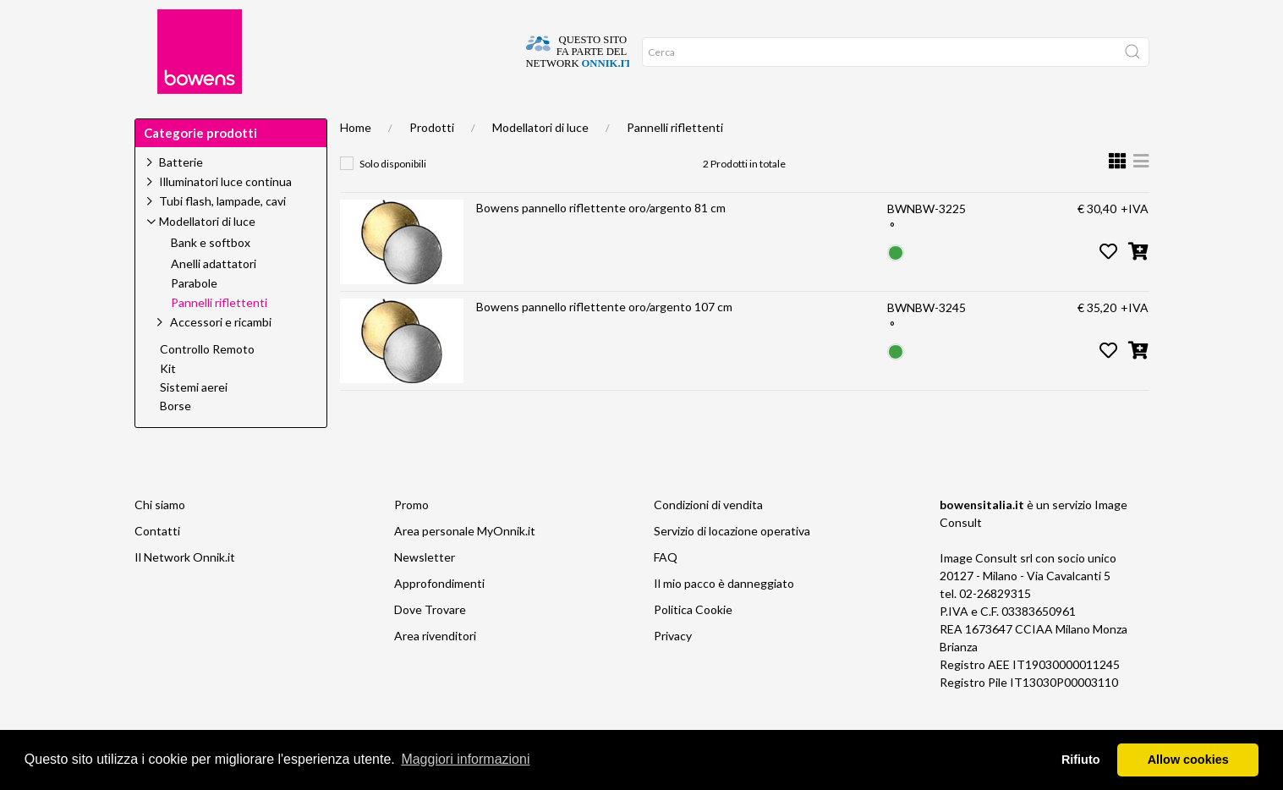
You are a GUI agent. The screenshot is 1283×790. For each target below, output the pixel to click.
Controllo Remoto (207, 385)
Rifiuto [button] (1080, 759)
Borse (175, 441)
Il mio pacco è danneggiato (724, 619)
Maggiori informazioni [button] (465, 759)
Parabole (194, 319)
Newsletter (424, 592)
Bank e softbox (210, 278)
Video (566, 120)
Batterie (181, 197)
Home (162, 120)
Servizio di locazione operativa (732, 566)
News (512, 120)
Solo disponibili (392, 199)
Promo (699, 120)
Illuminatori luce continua (225, 217)
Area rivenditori (435, 671)
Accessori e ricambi (220, 357)
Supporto (326, 120)
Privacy (673, 671)
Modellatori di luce (540, 163)
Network (630, 120)
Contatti (157, 566)
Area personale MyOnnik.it (464, 566)
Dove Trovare (430, 645)
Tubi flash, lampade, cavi (222, 236)
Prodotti (431, 163)
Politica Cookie (693, 645)
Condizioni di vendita (708, 540)
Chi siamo (159, 540)
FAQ (665, 592)
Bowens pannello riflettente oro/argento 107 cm (604, 342)
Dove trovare (238, 120)
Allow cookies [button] (1188, 759)
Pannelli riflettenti (675, 163)
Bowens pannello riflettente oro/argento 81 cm (601, 243)
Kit (168, 404)
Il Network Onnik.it (184, 592)
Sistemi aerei (194, 423)
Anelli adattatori (213, 299)
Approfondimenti (425, 120)
